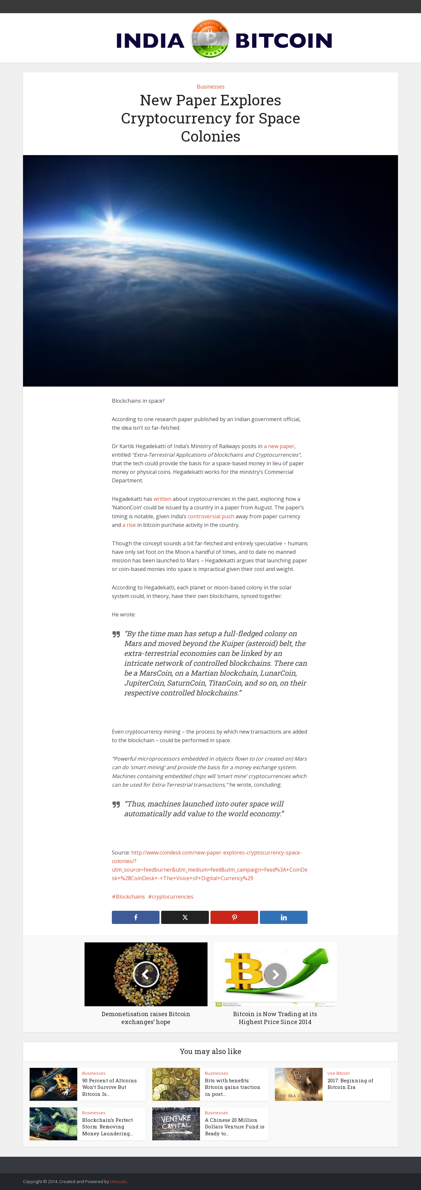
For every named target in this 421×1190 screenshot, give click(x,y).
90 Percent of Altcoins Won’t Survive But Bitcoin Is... (109, 1087)
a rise (129, 524)
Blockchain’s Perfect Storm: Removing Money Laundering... (107, 1127)
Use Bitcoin (339, 1073)
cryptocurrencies (172, 896)
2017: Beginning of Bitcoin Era (350, 1083)
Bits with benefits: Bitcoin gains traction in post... (232, 1087)
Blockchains (130, 896)
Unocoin (118, 1181)
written (162, 498)
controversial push (211, 516)
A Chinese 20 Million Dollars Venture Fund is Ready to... (234, 1127)
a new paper (279, 446)
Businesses (211, 86)
